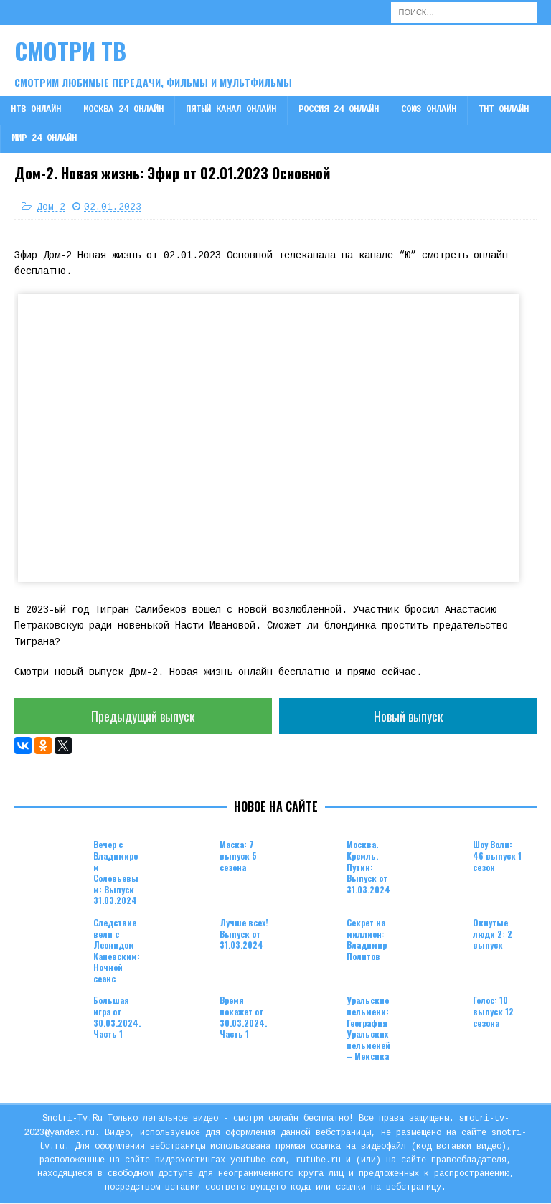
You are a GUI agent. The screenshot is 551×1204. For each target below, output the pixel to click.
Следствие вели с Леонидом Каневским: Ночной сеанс (116, 952)
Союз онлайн (428, 110)
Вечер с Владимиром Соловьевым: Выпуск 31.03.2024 (115, 874)
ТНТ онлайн (504, 110)
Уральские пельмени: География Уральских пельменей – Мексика (368, 1030)
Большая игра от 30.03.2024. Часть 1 (117, 1019)
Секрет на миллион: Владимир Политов (367, 941)
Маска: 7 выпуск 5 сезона (238, 857)
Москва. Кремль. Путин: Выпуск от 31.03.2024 (368, 868)
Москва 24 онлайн (123, 110)
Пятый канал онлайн (231, 110)
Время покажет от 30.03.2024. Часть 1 (243, 1019)
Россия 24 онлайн (338, 110)
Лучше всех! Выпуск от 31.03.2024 (244, 935)
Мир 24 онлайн (44, 139)
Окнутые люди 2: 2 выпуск (492, 935)
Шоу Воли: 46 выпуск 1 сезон (497, 857)
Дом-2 (51, 207)
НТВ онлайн (36, 110)
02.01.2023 (112, 207)
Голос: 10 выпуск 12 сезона (493, 1013)
